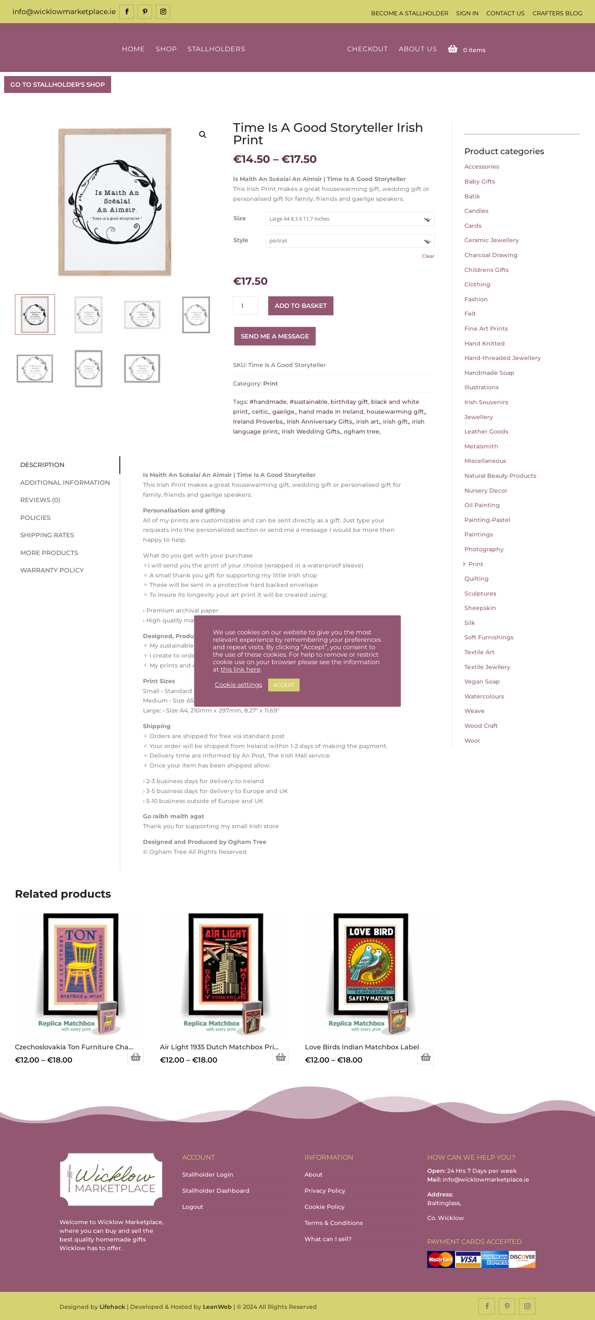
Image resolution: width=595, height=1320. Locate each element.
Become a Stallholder (409, 13)
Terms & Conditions (334, 1222)
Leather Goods (486, 430)
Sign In (467, 13)
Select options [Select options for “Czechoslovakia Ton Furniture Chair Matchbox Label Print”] (135, 1056)
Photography (484, 548)
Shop (167, 48)
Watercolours (484, 695)
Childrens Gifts (486, 269)
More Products (46, 552)
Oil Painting (482, 504)
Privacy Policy (325, 1190)
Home (134, 48)
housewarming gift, (396, 411)
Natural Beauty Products (500, 475)
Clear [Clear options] (428, 255)
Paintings (478, 534)
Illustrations (481, 387)
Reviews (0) (37, 499)
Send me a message (275, 335)
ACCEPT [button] (284, 684)
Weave (474, 710)
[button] (202, 133)
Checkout (365, 48)
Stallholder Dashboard (216, 1190)
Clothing (477, 284)
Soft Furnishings (489, 637)
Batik (472, 195)
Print (270, 382)
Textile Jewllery (487, 666)
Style (240, 239)
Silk (469, 622)
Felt (470, 313)
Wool (472, 739)
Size (239, 218)
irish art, (368, 420)
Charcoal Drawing (491, 254)
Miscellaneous (485, 460)
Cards (472, 225)
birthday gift (349, 401)
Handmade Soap (489, 372)
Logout (192, 1206)
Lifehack (112, 1306)
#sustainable (309, 401)
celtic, (260, 411)
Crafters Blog (558, 13)
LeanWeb (217, 1306)
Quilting (476, 577)
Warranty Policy (49, 570)
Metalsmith (481, 445)
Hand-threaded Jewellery (502, 357)
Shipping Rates (44, 534)
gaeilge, (284, 411)
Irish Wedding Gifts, (311, 430)
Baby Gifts (479, 180)
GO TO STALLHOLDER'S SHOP (57, 84)
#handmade (268, 401)
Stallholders (218, 48)
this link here (240, 669)
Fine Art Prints (486, 327)
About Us (416, 48)
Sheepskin (480, 607)
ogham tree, (362, 430)
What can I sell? (328, 1238)
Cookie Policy (325, 1206)
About (314, 1174)
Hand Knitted (484, 342)
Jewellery (478, 416)
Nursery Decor (485, 489)
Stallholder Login (207, 1174)
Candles (476, 210)
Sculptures (480, 592)
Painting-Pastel (487, 519)
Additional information (62, 482)
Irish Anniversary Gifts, (320, 420)
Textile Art (479, 651)
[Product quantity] (245, 305)
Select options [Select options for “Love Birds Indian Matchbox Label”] (425, 1056)
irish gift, (396, 420)
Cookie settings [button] (238, 685)
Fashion (476, 298)
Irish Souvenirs (486, 401)
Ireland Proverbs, (258, 420)
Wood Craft (481, 725)
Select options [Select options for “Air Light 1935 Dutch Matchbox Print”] (280, 1056)
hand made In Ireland (331, 411)
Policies (32, 517)
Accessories (481, 166)
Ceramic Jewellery (491, 239)
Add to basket (301, 305)
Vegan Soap (482, 681)
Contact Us (505, 13)
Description (39, 464)
